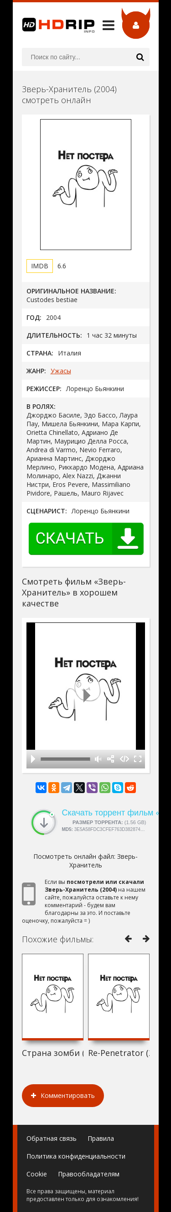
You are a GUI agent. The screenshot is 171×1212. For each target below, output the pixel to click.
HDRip (54, 25)
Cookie (36, 1174)
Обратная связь (51, 1138)
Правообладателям (88, 1174)
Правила (101, 1138)
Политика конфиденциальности (75, 1156)
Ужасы (61, 370)
